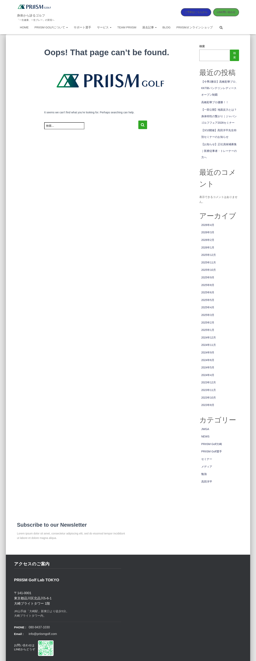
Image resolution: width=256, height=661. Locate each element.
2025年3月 (207, 315)
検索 (202, 46)
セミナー (206, 459)
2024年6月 (207, 360)
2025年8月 (207, 285)
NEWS (205, 436)
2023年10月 (208, 397)
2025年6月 (207, 292)
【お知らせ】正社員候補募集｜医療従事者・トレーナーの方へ (219, 151)
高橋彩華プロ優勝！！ (215, 102)
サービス (104, 27)
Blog (166, 27)
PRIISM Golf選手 (211, 451)
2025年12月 (208, 254)
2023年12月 (208, 382)
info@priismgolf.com (43, 634)
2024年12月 (208, 337)
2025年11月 (208, 262)
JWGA (205, 429)
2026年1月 (207, 247)
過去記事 (149, 27)
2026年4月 (207, 224)
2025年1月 (207, 329)
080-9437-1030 (39, 627)
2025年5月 (207, 300)
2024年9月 (207, 352)
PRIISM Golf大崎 (211, 444)
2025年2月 (207, 322)
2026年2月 (207, 239)
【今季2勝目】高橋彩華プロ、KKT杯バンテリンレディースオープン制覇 (219, 88)
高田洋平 (206, 481)
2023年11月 (208, 390)
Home (24, 27)
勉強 (204, 474)
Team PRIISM (126, 27)
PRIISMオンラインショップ (194, 27)
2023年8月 (207, 405)
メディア (206, 466)
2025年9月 (207, 277)
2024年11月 (208, 344)
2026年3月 (207, 232)
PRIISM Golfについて (51, 27)
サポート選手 (82, 27)
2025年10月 (208, 269)
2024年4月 (207, 375)
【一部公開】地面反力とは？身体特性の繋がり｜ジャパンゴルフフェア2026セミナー (219, 116)
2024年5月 (207, 367)
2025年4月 (207, 307)
